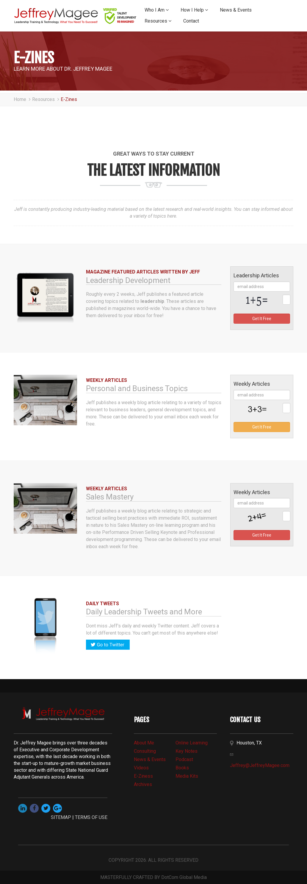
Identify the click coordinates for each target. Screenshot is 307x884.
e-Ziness (143, 776)
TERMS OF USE (91, 817)
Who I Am (157, 10)
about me (144, 743)
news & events (150, 759)
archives (143, 784)
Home (23, 99)
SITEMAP (61, 817)
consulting (145, 751)
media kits (187, 776)
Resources (158, 21)
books (182, 768)
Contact (191, 21)
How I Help (194, 10)
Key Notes (187, 751)
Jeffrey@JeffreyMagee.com (259, 765)
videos (141, 768)
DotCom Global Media (184, 877)
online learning (192, 743)
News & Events (236, 10)
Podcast (184, 759)
